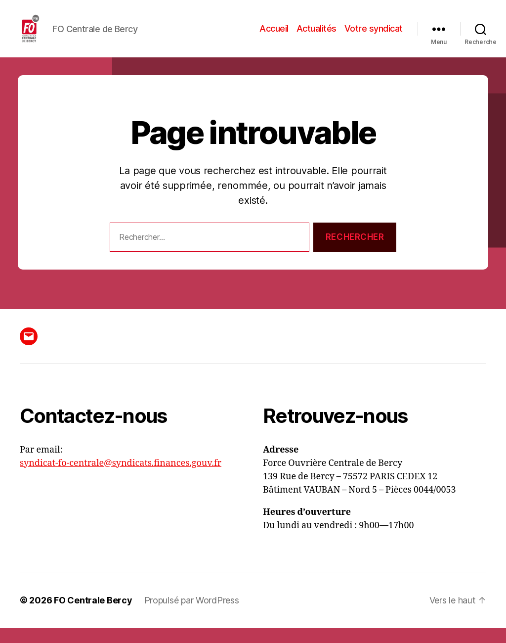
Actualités (316, 36)
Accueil (274, 36)
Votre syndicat (373, 36)
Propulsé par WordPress (191, 615)
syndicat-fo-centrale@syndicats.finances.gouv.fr (120, 478)
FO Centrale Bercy (93, 615)
